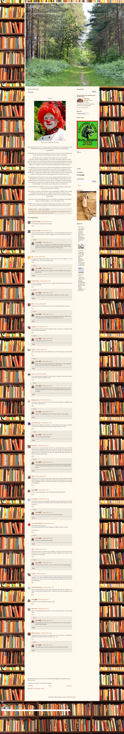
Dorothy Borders (35, 281)
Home (50, 685)
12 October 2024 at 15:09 (43, 499)
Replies (34, 239)
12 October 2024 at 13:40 (46, 338)
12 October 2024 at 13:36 (46, 268)
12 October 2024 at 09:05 (45, 400)
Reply (32, 226)
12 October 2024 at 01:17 (46, 230)
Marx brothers (31, 213)
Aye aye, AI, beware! (81, 275)
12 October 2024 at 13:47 (46, 411)
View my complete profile (82, 107)
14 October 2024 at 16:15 (43, 608)
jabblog (33, 7)
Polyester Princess (35, 633)
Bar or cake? (81, 226)
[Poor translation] (8, 708)
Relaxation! (80, 190)
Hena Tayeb (34, 608)
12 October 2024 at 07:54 (41, 349)
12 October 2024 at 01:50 (39, 256)
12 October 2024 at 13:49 (46, 434)
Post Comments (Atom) (39, 688)
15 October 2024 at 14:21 (46, 645)
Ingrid (32, 476)
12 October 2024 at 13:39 (46, 314)
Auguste (33, 211)
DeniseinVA (34, 445)
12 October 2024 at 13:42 (46, 361)
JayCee (33, 374)
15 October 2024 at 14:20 (46, 620)
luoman (64, 697)
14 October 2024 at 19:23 (45, 633)
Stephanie (33, 326)
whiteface (52, 213)
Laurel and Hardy (60, 211)
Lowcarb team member (36, 523)
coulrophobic (53, 211)
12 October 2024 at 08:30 (40, 374)
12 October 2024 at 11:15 (46, 422)
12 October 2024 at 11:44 (43, 445)
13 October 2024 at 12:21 (46, 562)
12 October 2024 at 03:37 (45, 281)
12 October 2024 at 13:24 (46, 242)
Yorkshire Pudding (35, 221)
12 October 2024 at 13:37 (40, 476)
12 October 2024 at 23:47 (40, 549)
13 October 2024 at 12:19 (46, 538)
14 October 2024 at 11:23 (48, 587)
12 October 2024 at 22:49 (48, 523)
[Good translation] (3, 708)
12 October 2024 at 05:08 (40, 304)
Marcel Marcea (67, 211)
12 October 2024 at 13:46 (46, 385)
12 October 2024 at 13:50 (46, 462)
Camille (33, 573)
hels (32, 256)
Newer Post (30, 685)
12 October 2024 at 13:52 (42, 490)
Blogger (73, 697)
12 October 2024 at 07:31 (42, 326)
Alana (32, 549)
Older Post (69, 685)
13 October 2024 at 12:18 (46, 512)
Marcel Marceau (32, 191)
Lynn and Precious (35, 422)
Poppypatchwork (35, 400)
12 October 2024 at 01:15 (46, 221)
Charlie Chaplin (44, 211)
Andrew (33, 349)
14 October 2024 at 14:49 (42, 599)
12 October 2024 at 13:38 (46, 292)
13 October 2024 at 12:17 (41, 573)
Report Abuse (80, 117)
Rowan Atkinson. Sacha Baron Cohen (41, 213)
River (32, 304)
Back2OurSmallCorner (36, 587)
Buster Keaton (38, 211)
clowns (41, 147)
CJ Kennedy (34, 499)
